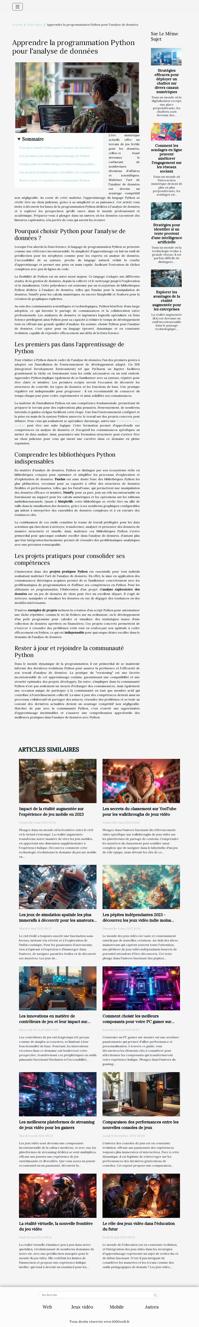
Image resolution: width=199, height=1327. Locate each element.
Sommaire (33, 139)
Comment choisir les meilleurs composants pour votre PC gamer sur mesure (136, 1022)
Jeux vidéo (34, 24)
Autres (152, 1307)
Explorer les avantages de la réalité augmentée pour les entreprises (166, 300)
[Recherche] (99, 1294)
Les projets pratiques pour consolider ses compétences (59, 172)
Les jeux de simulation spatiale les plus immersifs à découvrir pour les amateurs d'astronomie (56, 920)
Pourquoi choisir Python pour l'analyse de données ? (56, 147)
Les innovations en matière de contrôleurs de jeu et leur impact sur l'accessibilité (53, 1022)
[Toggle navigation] (17, 6)
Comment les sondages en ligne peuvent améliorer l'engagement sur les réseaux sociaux (166, 158)
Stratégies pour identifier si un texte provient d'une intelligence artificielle (166, 233)
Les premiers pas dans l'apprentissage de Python (54, 156)
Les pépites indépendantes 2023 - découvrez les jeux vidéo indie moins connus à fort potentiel (136, 920)
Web (47, 1307)
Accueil (17, 24)
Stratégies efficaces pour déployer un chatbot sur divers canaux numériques (166, 81)
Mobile (117, 1307)
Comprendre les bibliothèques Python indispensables (57, 164)
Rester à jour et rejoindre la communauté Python (54, 180)
